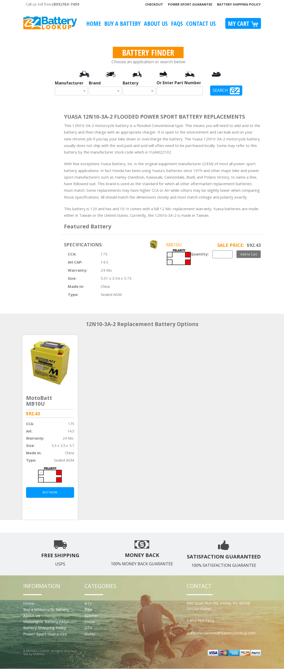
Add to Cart (248, 254)
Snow (89, 621)
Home (93, 23)
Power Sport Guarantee (190, 4)
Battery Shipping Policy (239, 4)
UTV (88, 627)
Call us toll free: (52, 4)
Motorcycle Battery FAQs (46, 621)
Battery (130, 83)
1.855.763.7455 (200, 620)
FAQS (177, 23)
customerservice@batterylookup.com (221, 632)
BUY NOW (50, 492)
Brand (95, 83)
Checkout (154, 4)
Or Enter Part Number (179, 82)
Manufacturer (69, 83)
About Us (156, 23)
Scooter (91, 615)
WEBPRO (39, 654)
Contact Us (201, 23)
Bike (88, 609)
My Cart (243, 23)
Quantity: (199, 253)
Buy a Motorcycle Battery (46, 609)
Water (90, 633)
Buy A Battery (122, 23)
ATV (88, 603)
